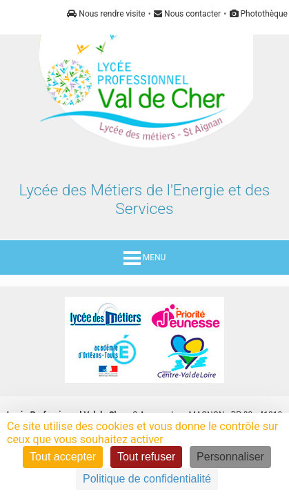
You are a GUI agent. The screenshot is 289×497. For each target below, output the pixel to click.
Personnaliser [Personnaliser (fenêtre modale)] (230, 456)
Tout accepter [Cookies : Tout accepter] (63, 456)
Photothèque (259, 14)
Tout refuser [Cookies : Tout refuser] (146, 456)
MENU (144, 257)
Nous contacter (187, 14)
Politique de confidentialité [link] (147, 479)
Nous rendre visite (106, 14)
